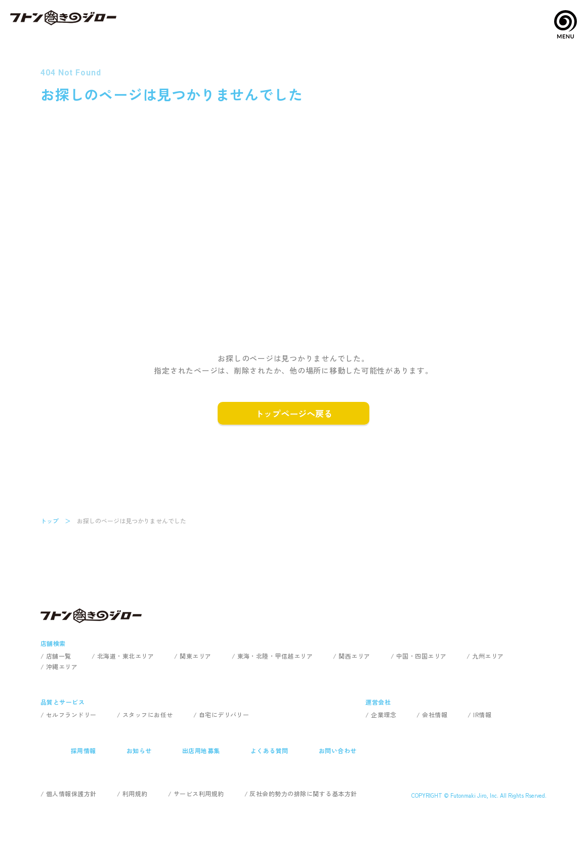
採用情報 (83, 750)
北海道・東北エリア (125, 655)
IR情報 (482, 714)
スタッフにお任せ (147, 714)
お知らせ (139, 750)
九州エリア (488, 655)
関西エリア (354, 655)
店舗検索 (53, 643)
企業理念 (383, 714)
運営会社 (378, 702)
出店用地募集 (201, 750)
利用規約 (135, 793)
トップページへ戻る (293, 413)
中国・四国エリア (421, 655)
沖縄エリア (61, 666)
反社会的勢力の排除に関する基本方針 (303, 793)
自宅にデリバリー (224, 714)
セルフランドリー (71, 714)
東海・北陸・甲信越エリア (275, 655)
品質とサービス (62, 702)
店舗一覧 (58, 655)
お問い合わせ (338, 750)
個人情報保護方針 (71, 793)
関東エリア (195, 655)
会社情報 (434, 714)
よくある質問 (269, 750)
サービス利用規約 (199, 793)
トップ (49, 520)
